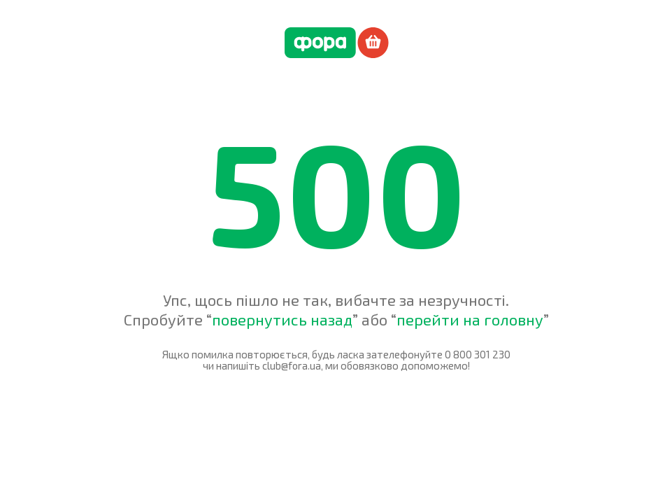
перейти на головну (469, 319)
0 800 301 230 (477, 354)
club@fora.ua (291, 365)
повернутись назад (282, 319)
